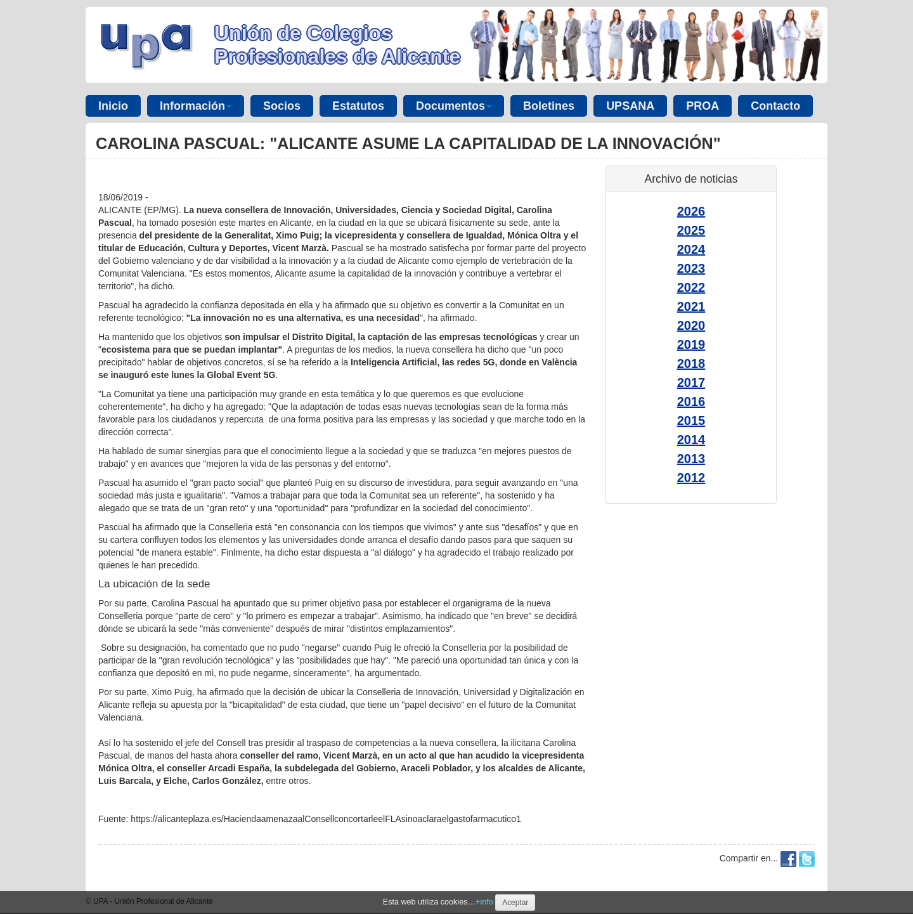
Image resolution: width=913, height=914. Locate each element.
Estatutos (358, 106)
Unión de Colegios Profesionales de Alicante (337, 45)
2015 (691, 421)
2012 (691, 478)
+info (484, 902)
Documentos (453, 106)
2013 (691, 459)
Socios (282, 106)
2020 (691, 325)
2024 (691, 249)
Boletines (548, 106)
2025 (691, 230)
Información (195, 106)
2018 (691, 363)
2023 (691, 268)
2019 (691, 344)
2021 (691, 306)
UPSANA (630, 106)
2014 (691, 440)
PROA (702, 106)
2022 (691, 287)
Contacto (775, 106)
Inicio (113, 106)
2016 (691, 401)
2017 (691, 382)
